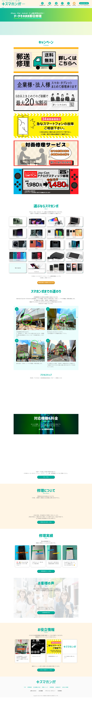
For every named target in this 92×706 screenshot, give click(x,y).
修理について (45, 696)
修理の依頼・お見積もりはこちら (46, 282)
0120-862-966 (84, 3)
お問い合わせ (33, 699)
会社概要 (41, 699)
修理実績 (52, 696)
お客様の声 (57, 696)
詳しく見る (46, 481)
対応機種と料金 (36, 696)
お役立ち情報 (65, 696)
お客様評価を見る (46, 621)
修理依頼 (30, 696)
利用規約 (60, 699)
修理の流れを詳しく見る (46, 528)
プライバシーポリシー (50, 699)
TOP (25, 696)
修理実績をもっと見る (46, 577)
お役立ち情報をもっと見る (46, 678)
